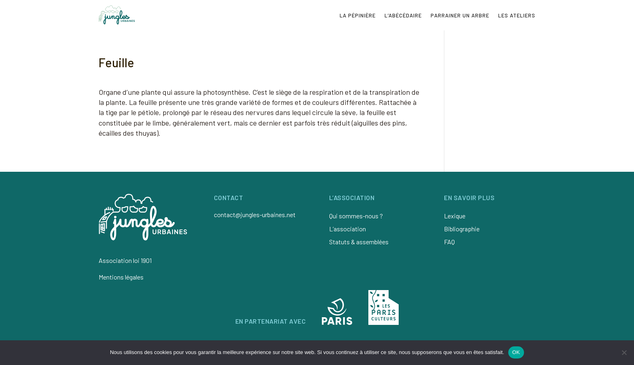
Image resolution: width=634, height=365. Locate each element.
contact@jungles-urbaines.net (255, 214)
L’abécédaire (403, 15)
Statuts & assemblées (359, 241)
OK (516, 352)
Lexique (454, 216)
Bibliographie (462, 229)
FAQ (449, 241)
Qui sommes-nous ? (356, 216)
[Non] (624, 352)
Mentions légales (121, 277)
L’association (347, 229)
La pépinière (358, 15)
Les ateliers (516, 15)
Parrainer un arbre (460, 15)
